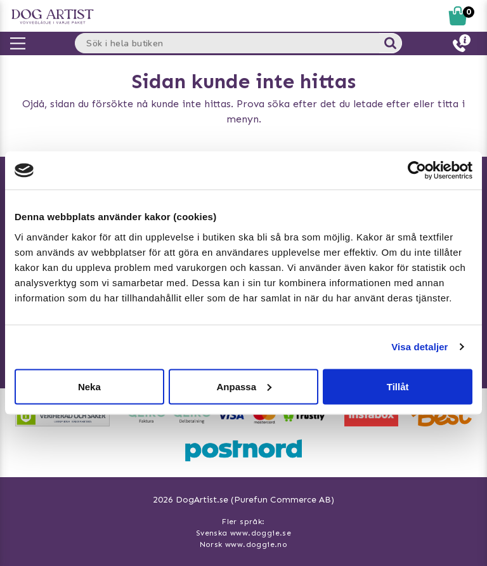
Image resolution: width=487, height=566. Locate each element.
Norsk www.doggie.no (244, 544)
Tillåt (398, 386)
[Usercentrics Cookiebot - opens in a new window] (416, 170)
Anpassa (243, 386)
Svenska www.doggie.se (243, 533)
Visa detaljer (419, 346)
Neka (89, 386)
